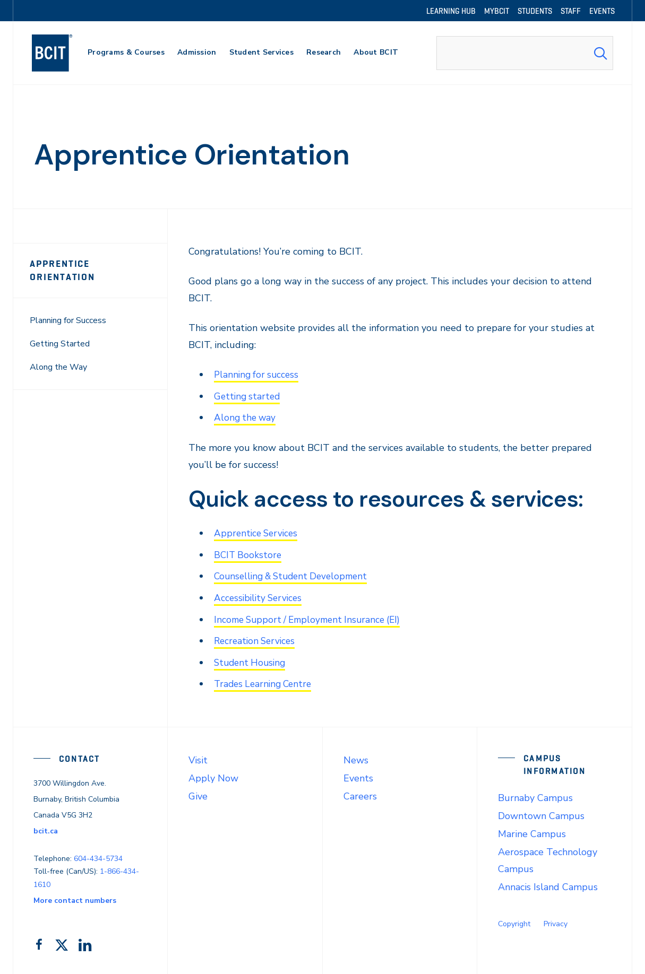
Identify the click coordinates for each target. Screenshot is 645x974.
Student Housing (251, 660)
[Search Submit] (600, 53)
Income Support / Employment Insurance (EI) (312, 617)
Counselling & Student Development (295, 575)
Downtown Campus (541, 812)
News (355, 757)
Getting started (248, 395)
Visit (198, 757)
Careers (360, 793)
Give (198, 793)
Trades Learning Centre (265, 681)
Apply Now (213, 775)
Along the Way (58, 367)
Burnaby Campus (535, 794)
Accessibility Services (260, 596)
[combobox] (524, 53)
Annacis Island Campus (548, 883)
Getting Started (60, 344)
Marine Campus (532, 830)
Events (358, 775)
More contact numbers (74, 897)
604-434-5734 (98, 855)
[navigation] (62, 53)
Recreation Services (256, 638)
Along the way (246, 417)
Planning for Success (68, 320)
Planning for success (258, 374)
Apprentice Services (258, 532)
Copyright (514, 921)
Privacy (555, 921)
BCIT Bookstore (248, 553)
